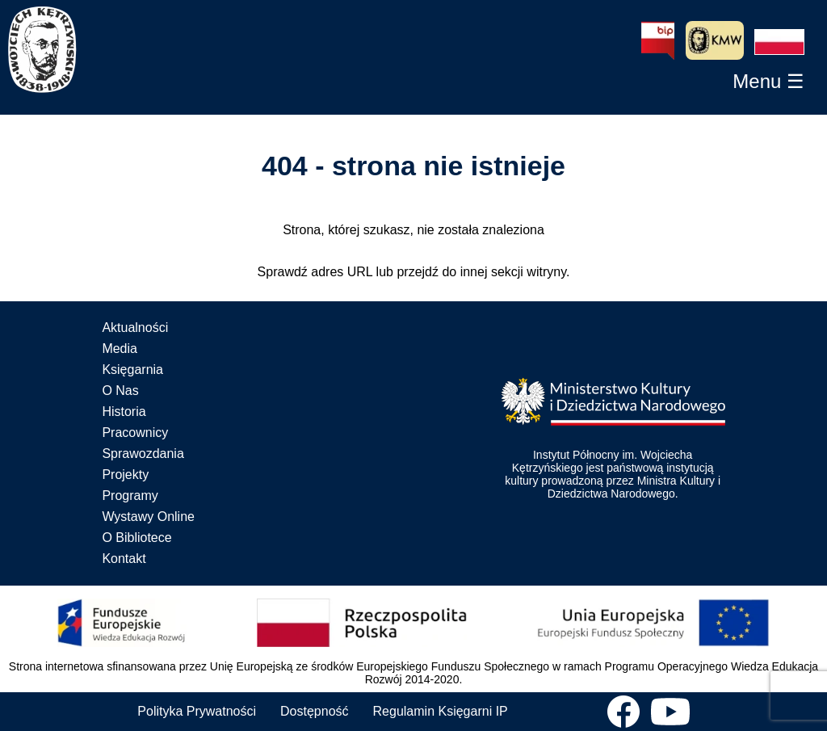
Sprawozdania (142, 453)
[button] (779, 42)
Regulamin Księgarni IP (440, 711)
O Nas (120, 390)
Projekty (125, 474)
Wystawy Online (148, 516)
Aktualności (135, 327)
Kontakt (123, 558)
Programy (129, 495)
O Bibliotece (136, 537)
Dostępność (314, 711)
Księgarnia (132, 369)
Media (119, 348)
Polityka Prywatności (196, 711)
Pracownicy (135, 432)
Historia (123, 411)
